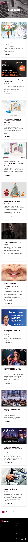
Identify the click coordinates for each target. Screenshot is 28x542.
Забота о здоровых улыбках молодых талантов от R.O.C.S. (12, 369)
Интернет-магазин (18, 525)
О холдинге (17, 523)
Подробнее (7, 54)
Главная (16, 521)
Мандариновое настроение (12, 201)
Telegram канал (17, 533)
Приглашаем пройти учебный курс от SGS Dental (14, 80)
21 (13, 512)
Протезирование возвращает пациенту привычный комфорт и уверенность (13, 121)
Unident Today (17, 529)
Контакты (16, 531)
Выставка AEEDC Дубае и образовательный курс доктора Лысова (13, 449)
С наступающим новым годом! (13, 42)
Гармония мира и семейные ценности (12, 410)
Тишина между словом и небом (13, 242)
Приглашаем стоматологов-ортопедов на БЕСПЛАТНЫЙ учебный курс (12, 330)
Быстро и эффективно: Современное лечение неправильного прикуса (11, 285)
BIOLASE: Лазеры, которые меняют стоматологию (11, 488)
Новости (16, 527)
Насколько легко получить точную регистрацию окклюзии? (13, 162)
